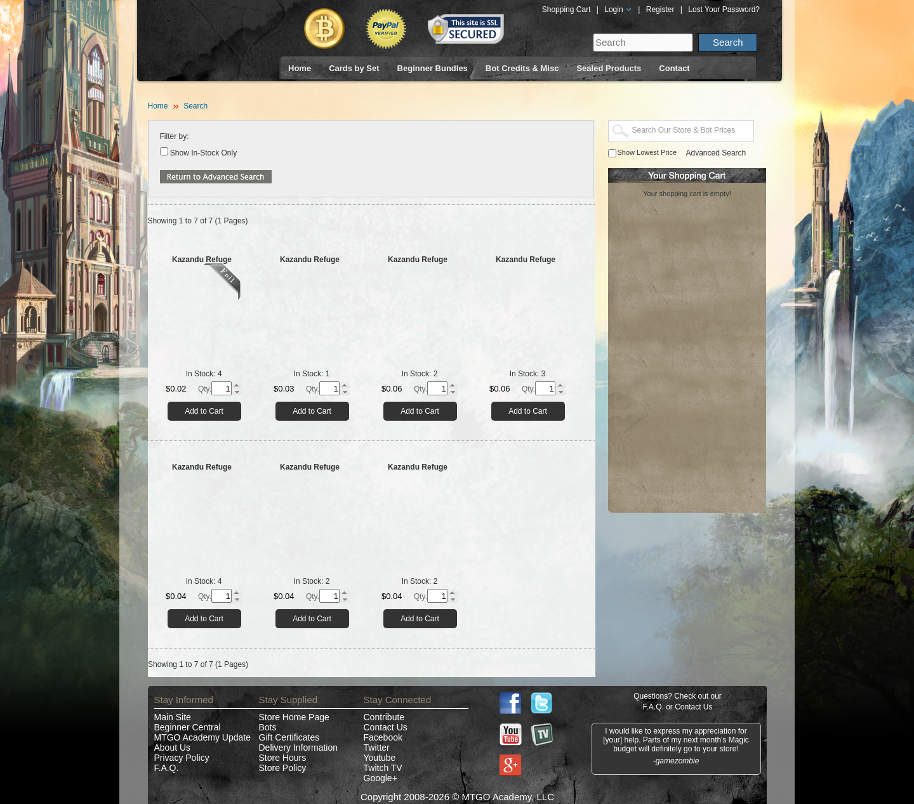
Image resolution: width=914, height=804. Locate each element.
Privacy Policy (181, 758)
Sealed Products (608, 68)
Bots (268, 727)
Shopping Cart (566, 9)
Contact (674, 68)
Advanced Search (716, 152)
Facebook (383, 737)
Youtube (380, 758)
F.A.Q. (166, 768)
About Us (172, 747)
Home (299, 68)
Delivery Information (298, 747)
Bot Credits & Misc (522, 68)
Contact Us (385, 727)
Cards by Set (354, 68)
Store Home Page (294, 717)
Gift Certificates (289, 737)
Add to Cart (204, 411)
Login (618, 9)
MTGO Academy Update (202, 737)
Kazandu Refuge (202, 259)
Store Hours (283, 758)
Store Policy (283, 768)
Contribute (384, 717)
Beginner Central (187, 727)
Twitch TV (383, 768)
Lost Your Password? (724, 9)
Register (660, 9)
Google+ (380, 778)
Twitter (377, 747)
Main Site (172, 717)
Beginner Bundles (432, 68)
